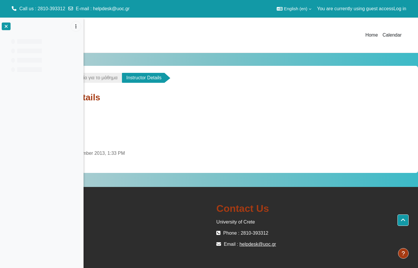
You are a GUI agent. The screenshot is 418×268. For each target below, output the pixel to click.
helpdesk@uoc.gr (111, 8)
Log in (399, 8)
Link (124, 137)
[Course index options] (76, 26)
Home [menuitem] (371, 34)
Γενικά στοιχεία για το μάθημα (164, 77)
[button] (294, 9)
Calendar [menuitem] (392, 34)
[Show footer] (403, 253)
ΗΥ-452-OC (107, 77)
